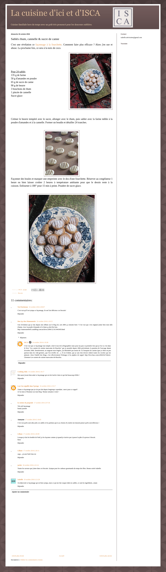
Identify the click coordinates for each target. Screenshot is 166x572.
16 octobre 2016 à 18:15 (44, 321)
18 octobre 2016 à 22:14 (31, 465)
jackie (20, 465)
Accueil (61, 556)
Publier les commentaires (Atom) (32, 560)
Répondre (21, 314)
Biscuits (20, 293)
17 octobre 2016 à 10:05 (33, 420)
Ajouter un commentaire (20, 492)
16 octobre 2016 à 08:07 (37, 307)
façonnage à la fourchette (49, 44)
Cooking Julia (22, 372)
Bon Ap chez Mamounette (27, 321)
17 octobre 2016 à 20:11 (31, 451)
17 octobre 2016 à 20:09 (31, 434)
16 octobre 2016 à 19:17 (48, 386)
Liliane (20, 434)
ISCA (26, 342)
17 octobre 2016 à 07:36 (42, 403)
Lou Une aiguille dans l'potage (28, 386)
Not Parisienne (23, 307)
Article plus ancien (105, 556)
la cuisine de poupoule (25, 403)
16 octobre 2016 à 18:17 (36, 372)
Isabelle (20, 479)
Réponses (23, 338)
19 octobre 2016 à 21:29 (32, 479)
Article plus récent (18, 556)
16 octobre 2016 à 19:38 (40, 342)
